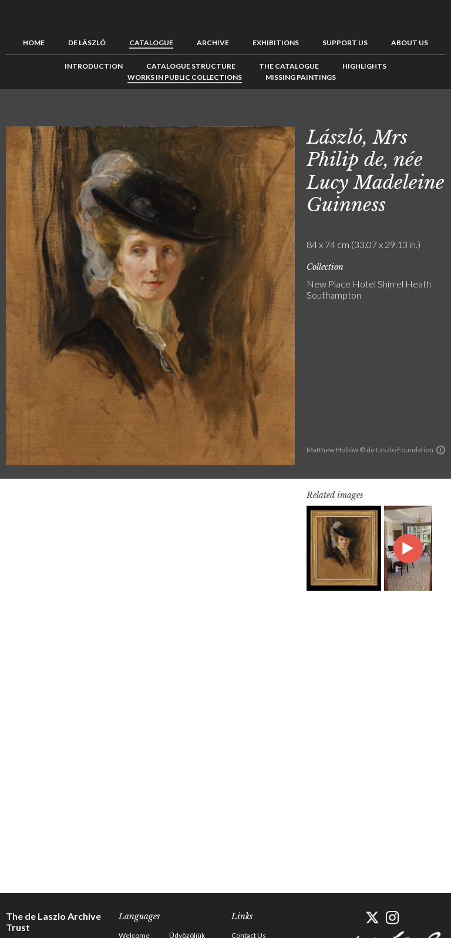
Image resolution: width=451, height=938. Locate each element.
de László (87, 42)
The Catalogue (289, 66)
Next (436, 115)
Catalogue (151, 42)
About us (409, 42)
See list (418, 115)
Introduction (94, 66)
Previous (400, 115)
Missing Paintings (300, 77)
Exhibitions (276, 42)
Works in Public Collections (184, 77)
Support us (345, 42)
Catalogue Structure (190, 66)
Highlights (364, 66)
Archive (213, 42)
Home (34, 42)
